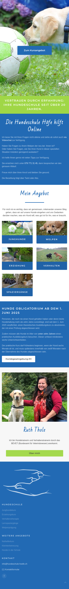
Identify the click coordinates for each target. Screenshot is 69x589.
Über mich (34, 453)
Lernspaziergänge (10, 523)
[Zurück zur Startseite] (15, 6)
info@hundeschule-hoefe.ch (14, 564)
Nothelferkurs (8, 541)
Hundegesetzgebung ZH (19, 359)
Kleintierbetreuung (10, 546)
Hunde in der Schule (11, 550)
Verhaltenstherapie (10, 519)
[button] (66, 6)
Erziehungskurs (9, 514)
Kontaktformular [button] (10, 569)
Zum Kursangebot (34, 50)
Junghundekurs (9, 510)
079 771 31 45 (31, 163)
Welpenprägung (9, 527)
